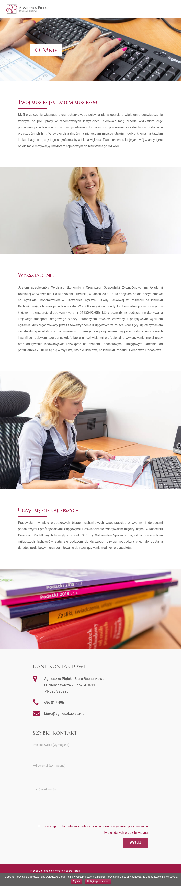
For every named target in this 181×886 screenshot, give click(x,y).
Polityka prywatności (98, 881)
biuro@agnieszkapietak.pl (64, 713)
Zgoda (76, 881)
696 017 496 (54, 702)
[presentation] (117, 815)
